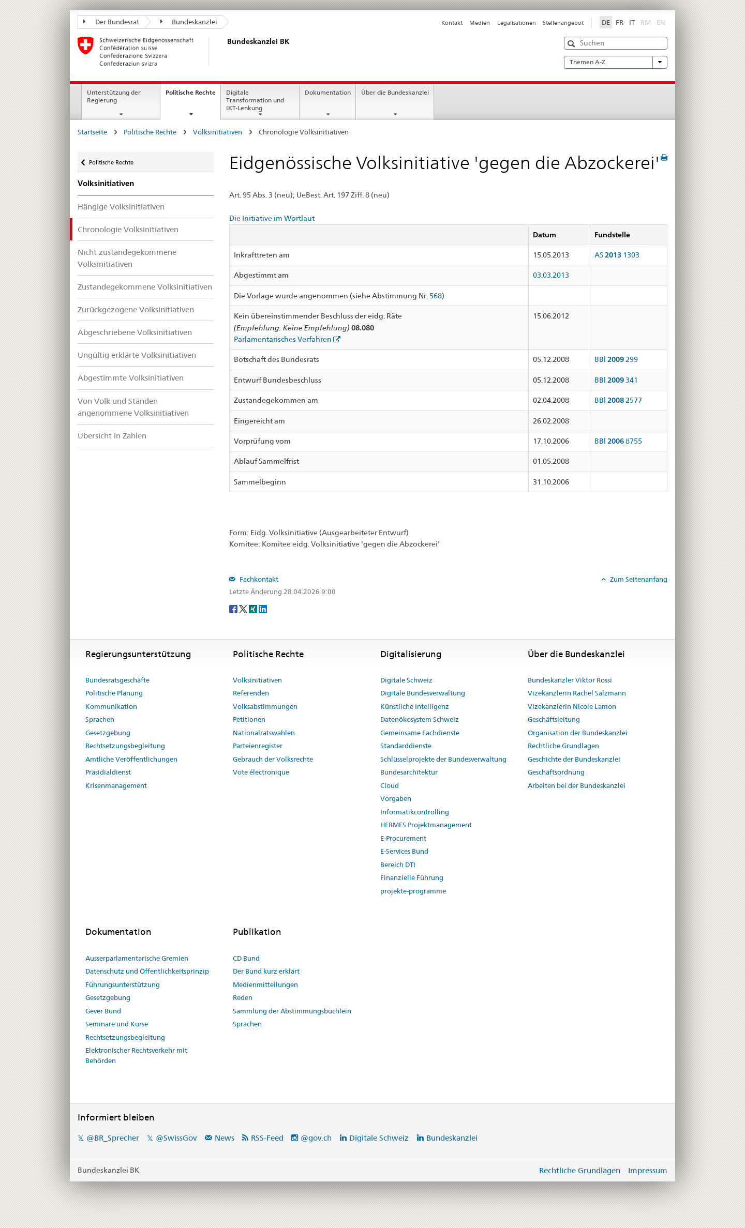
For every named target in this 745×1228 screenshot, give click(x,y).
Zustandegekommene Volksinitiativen (145, 287)
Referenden (251, 693)
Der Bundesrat (111, 22)
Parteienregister (257, 745)
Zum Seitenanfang (637, 579)
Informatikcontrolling (414, 812)
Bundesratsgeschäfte (117, 680)
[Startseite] (225, 51)
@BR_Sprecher (112, 1138)
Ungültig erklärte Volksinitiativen (137, 355)
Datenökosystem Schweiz (419, 719)
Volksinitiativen (217, 132)
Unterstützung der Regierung (114, 96)
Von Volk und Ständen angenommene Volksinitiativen (133, 407)
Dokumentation (328, 92)
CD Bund (246, 958)
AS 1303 (616, 255)
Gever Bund (103, 1011)
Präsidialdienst (108, 772)
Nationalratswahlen (264, 733)
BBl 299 (616, 359)
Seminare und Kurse (116, 1024)
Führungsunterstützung (122, 984)
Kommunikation (111, 706)
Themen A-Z (616, 62)
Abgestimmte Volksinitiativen (131, 378)
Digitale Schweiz (406, 680)
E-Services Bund (404, 851)
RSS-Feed (267, 1138)
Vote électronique (261, 772)
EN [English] (661, 22)
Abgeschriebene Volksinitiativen (135, 332)
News (224, 1138)
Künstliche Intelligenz (414, 706)
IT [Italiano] (632, 22)
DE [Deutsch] (606, 22)
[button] (572, 43)
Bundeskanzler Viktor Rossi (570, 680)
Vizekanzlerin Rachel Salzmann (577, 693)
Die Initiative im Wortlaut (272, 218)
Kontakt (452, 22)
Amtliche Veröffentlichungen (131, 759)
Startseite (92, 132)
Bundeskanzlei (189, 22)
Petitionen (249, 719)
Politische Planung (114, 693)
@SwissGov (176, 1138)
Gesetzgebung (107, 733)
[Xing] (254, 608)
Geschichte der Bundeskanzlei (574, 759)
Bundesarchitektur (409, 772)
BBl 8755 (618, 441)
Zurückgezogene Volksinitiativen (136, 309)
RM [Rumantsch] (645, 22)
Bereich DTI (397, 864)
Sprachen (99, 719)
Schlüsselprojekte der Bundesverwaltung (443, 759)
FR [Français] (619, 22)
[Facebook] (234, 608)
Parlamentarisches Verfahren (283, 339)
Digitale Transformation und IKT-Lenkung (255, 100)
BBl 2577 (618, 400)
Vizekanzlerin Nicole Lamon (572, 706)
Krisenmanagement (116, 785)
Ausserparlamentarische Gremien (136, 958)
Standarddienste (405, 745)
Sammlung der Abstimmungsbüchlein (292, 1011)
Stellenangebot (563, 22)
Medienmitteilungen (265, 984)
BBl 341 (616, 380)
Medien (479, 22)
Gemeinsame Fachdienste (419, 733)
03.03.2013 (551, 275)
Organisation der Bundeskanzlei (578, 733)
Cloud (389, 785)
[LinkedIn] (263, 608)
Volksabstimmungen (265, 706)
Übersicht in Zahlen (112, 436)
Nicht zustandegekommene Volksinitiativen (127, 258)
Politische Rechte (193, 95)
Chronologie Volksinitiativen (128, 229)
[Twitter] (244, 608)
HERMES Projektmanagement (426, 825)
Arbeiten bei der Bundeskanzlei (576, 785)
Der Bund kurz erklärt (266, 971)
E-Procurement (403, 838)
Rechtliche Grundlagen (563, 745)
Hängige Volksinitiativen (121, 206)
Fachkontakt (258, 579)
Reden (242, 997)
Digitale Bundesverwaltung (422, 693)
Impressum (647, 1170)
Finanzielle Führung (411, 877)
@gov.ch (316, 1138)
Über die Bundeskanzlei (395, 92)
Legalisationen (516, 22)
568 (435, 296)
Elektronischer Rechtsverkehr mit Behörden (136, 1055)
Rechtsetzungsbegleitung (125, 745)
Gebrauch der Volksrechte (273, 759)
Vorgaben (395, 798)
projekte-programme (413, 891)
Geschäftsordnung (556, 772)
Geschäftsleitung (554, 719)
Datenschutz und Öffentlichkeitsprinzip (147, 971)
